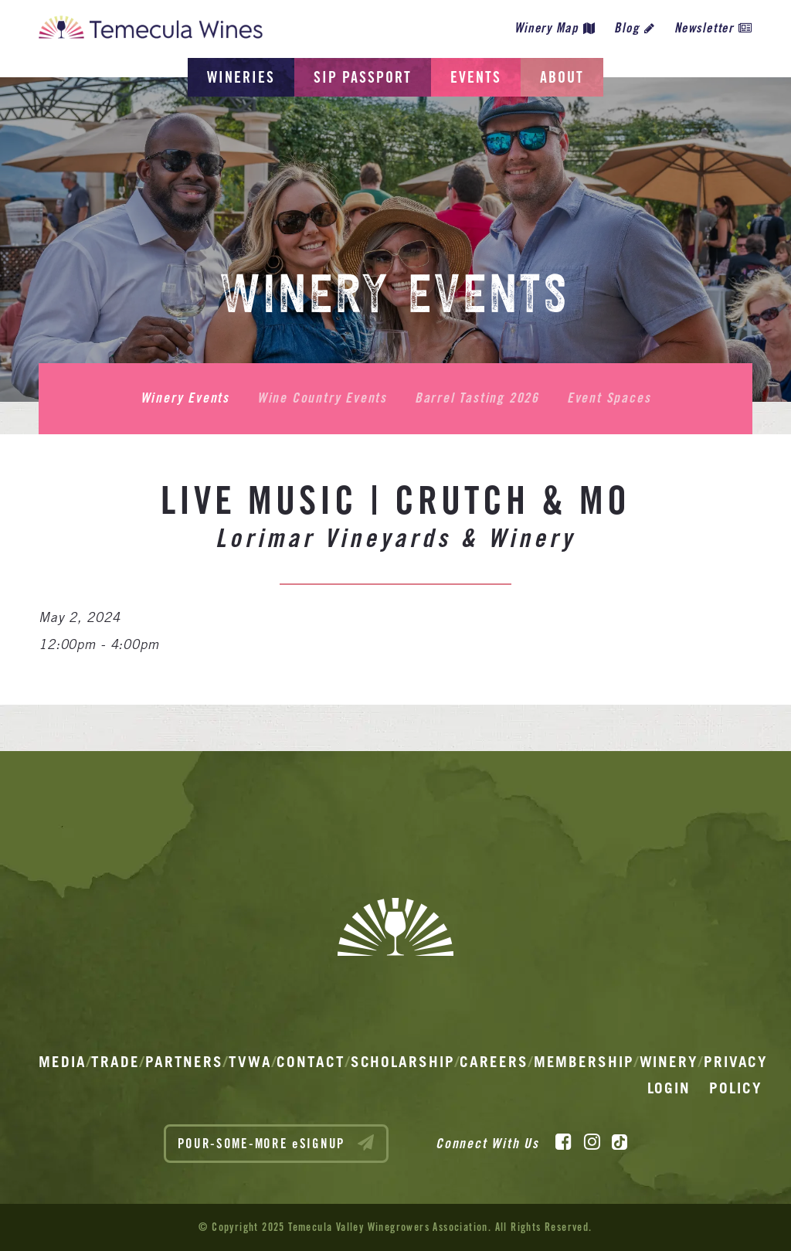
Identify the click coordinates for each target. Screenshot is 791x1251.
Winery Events (185, 397)
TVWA (250, 1061)
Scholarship (403, 1061)
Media (63, 1061)
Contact (311, 1061)
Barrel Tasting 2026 (477, 397)
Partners (184, 1061)
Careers (494, 1061)
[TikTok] (619, 1142)
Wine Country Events (322, 397)
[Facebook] (563, 1142)
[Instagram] (592, 1142)
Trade (115, 1061)
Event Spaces (609, 397)
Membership (584, 1061)
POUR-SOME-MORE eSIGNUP (276, 1142)
